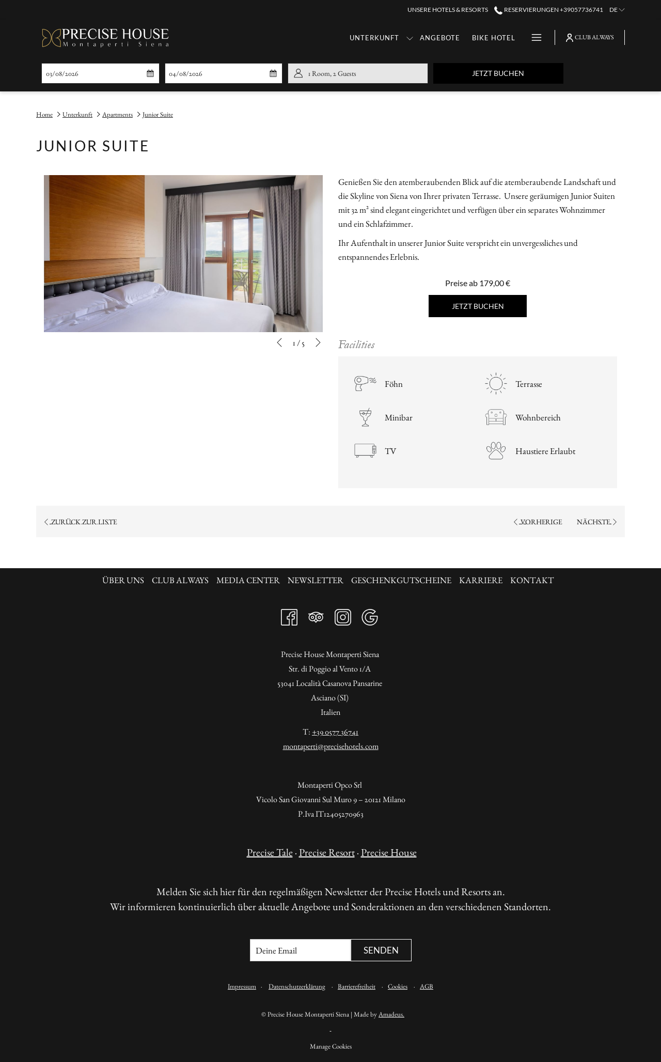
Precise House (389, 852)
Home (44, 114)
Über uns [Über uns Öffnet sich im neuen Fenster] (124, 580)
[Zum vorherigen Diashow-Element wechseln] (279, 342)
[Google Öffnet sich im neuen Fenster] (369, 614)
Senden (381, 950)
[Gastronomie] (487, 37)
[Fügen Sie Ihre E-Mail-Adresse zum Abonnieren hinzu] (300, 950)
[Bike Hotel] (426, 37)
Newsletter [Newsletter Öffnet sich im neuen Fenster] (317, 580)
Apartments (117, 114)
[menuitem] (124, 580)
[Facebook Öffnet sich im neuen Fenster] (289, 614)
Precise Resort (327, 852)
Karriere (480, 580)
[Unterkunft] (307, 37)
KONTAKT (532, 580)
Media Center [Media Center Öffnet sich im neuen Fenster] (249, 580)
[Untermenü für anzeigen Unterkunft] (342, 37)
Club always (180, 580)
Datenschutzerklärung (297, 986)
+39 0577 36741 (335, 731)
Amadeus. (391, 1014)
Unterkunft (77, 114)
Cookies (397, 986)
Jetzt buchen (517, 72)
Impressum (242, 986)
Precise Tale (270, 852)
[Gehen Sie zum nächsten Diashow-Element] (318, 342)
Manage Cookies (331, 1046)
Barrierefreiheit (356, 986)
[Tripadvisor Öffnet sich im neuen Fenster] (316, 614)
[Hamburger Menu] (532, 37)
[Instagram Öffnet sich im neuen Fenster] (343, 614)
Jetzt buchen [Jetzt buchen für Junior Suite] (478, 306)
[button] (93, 73)
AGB (426, 986)
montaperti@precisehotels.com (331, 746)
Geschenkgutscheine (401, 580)
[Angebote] (373, 37)
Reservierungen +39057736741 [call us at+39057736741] (548, 9)
